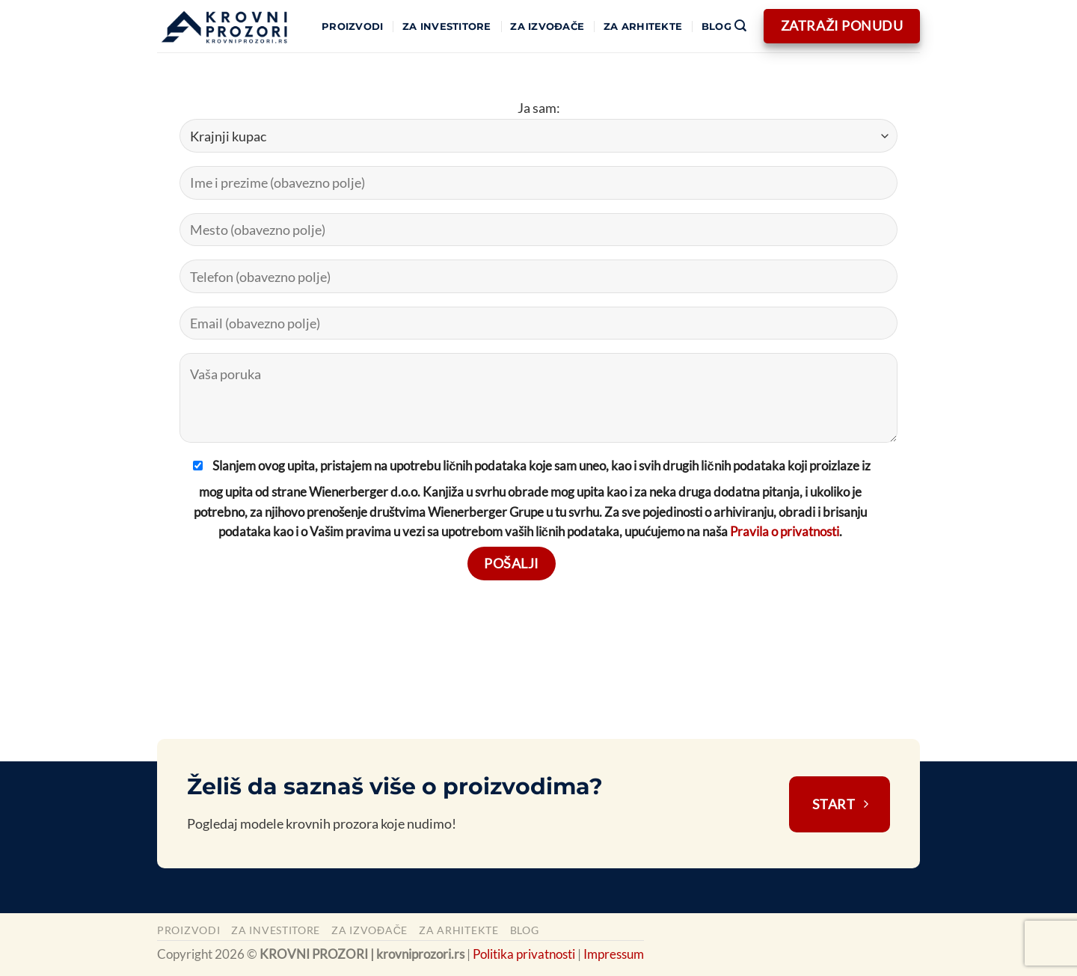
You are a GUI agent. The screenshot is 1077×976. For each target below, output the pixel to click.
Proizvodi (352, 26)
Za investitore (446, 26)
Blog (716, 26)
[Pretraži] (740, 26)
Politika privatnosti (524, 954)
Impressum (613, 954)
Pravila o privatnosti (784, 531)
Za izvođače (547, 26)
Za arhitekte (643, 26)
